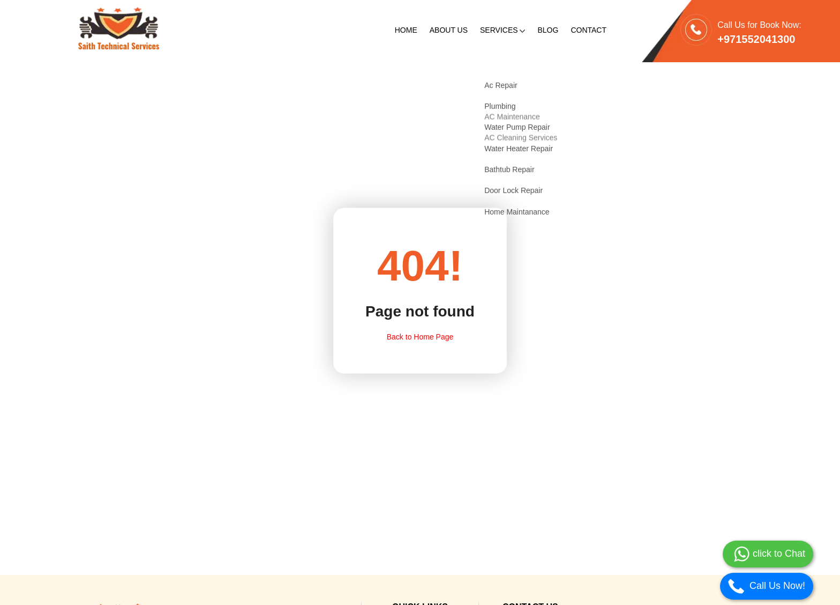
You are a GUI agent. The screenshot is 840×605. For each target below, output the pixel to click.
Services (502, 30)
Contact (588, 30)
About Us (449, 30)
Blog (547, 30)
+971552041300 (756, 39)
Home (406, 30)
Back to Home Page (420, 336)
